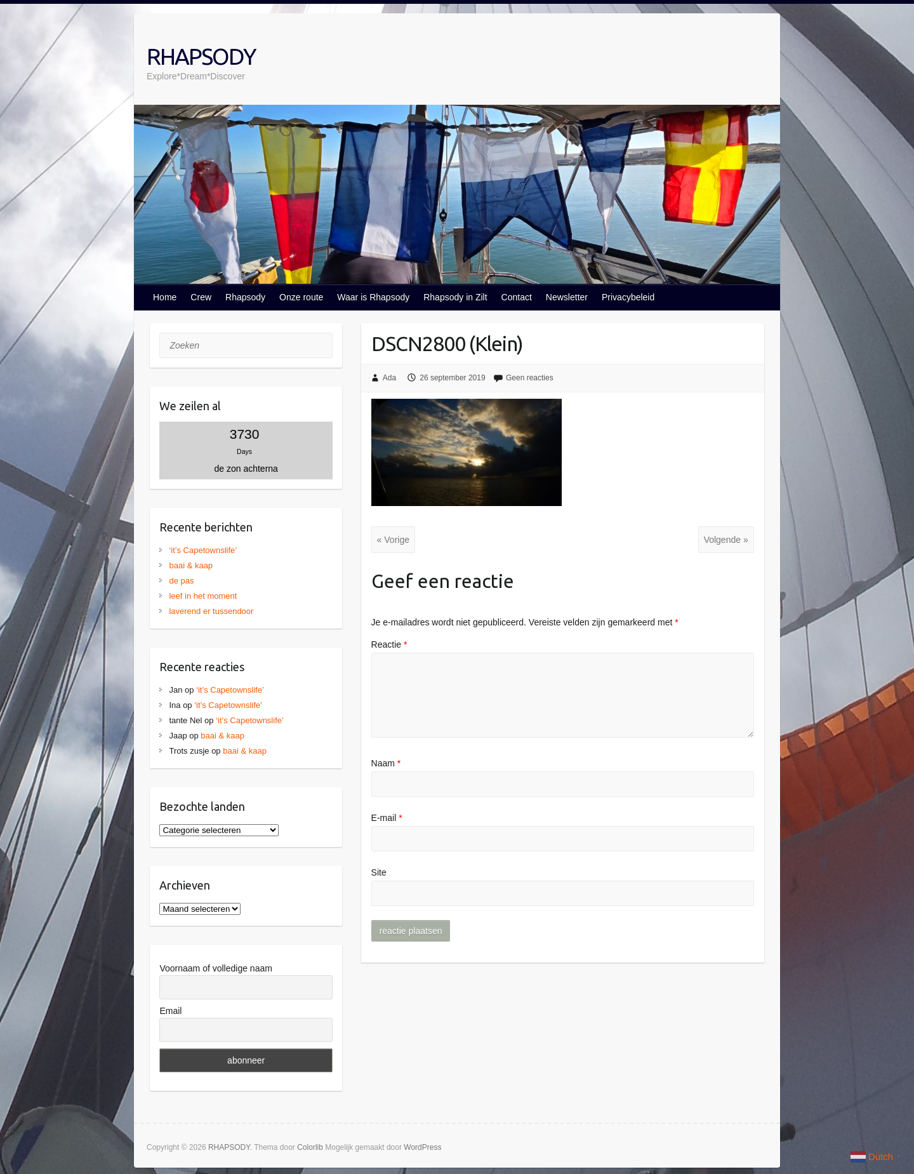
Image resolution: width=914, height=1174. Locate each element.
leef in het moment (203, 596)
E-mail (386, 818)
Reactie (389, 644)
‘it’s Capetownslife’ (203, 550)
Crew (200, 297)
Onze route (301, 297)
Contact (516, 297)
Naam (386, 763)
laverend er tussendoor (211, 611)
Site (379, 872)
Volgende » (726, 540)
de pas (181, 580)
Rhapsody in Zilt (455, 297)
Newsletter (567, 297)
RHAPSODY (201, 56)
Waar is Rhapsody (373, 297)
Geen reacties (529, 377)
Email (170, 1011)
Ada (389, 377)
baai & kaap (191, 565)
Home (164, 297)
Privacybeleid (628, 297)
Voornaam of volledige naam (215, 968)
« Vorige (393, 540)
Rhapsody (245, 297)
